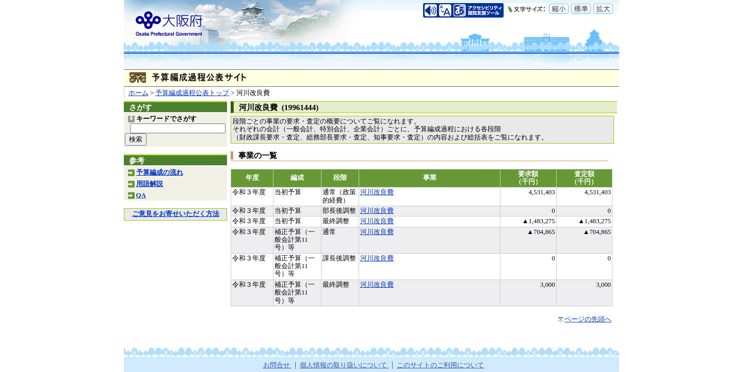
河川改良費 (377, 192)
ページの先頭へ (587, 319)
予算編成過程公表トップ (192, 93)
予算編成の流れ (159, 172)
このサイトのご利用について (440, 365)
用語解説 (149, 184)
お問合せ (277, 365)
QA (141, 195)
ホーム (138, 93)
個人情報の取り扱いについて (344, 365)
